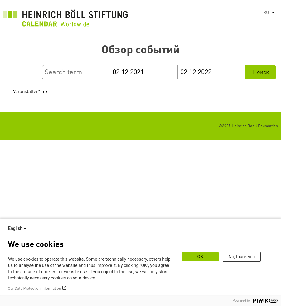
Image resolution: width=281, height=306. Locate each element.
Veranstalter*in (28, 92)
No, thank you (242, 256)
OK (200, 256)
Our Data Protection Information (34, 288)
